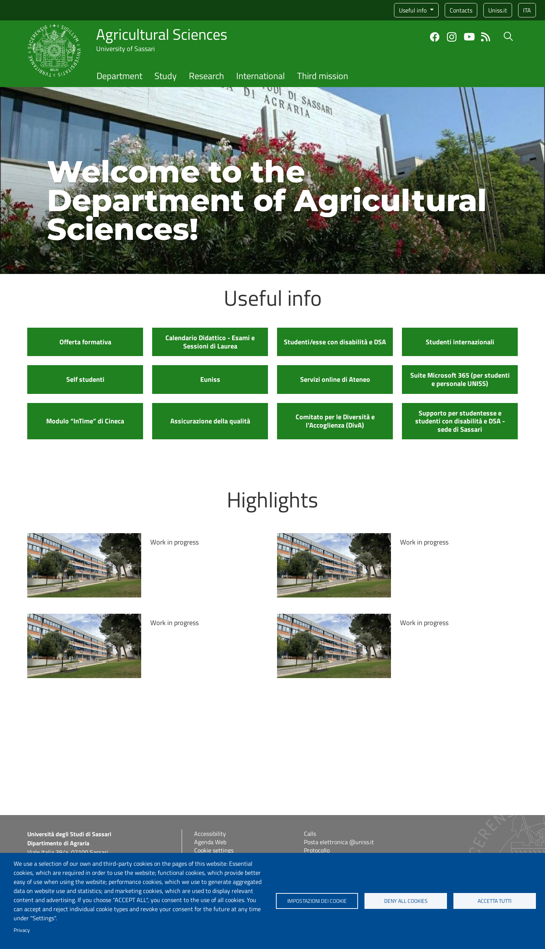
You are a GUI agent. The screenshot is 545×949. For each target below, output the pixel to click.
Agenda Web (210, 842)
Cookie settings (214, 850)
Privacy (22, 930)
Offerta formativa (85, 342)
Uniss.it (497, 10)
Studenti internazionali (460, 342)
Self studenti (85, 379)
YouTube (469, 36)
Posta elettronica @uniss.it (339, 842)
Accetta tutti (494, 901)
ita (527, 10)
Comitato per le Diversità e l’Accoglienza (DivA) (335, 421)
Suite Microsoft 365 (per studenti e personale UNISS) (460, 379)
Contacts (461, 10)
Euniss (210, 379)
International (260, 75)
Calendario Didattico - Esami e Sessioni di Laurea (210, 342)
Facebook (434, 37)
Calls (310, 833)
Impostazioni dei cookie (317, 901)
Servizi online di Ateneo (335, 379)
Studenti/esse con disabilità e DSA (335, 342)
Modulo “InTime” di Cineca (85, 421)
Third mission (322, 75)
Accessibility (210, 833)
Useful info (413, 10)
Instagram (451, 37)
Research (206, 75)
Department (119, 75)
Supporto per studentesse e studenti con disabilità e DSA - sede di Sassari (460, 421)
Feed (485, 37)
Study (165, 75)
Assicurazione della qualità (210, 421)
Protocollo (317, 850)
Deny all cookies (406, 901)
